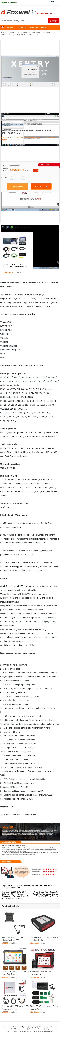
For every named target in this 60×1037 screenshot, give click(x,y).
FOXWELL (15, 1031)
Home (3, 27)
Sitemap (40, 1029)
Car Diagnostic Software (26, 33)
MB (8, 283)
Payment (24, 1027)
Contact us (32, 1029)
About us (23, 1029)
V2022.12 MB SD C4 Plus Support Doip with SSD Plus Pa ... (15, 267)
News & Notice (14, 1027)
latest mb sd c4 (28, 886)
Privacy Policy (43, 1027)
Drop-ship (33, 1027)
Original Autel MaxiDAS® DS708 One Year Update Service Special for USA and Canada (45, 894)
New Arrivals (33, 27)
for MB (43, 27)
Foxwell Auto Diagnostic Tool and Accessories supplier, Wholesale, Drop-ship (22, 12)
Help (47, 1029)
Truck (2, 444)
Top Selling (22, 27)
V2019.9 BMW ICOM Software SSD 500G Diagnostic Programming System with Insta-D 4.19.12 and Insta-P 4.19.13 (15, 895)
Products (11, 33)
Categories (10, 27)
